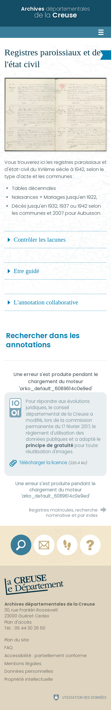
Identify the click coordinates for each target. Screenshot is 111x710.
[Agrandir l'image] (55, 114)
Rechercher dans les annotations (43, 340)
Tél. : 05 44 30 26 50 (24, 628)
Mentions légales (22, 664)
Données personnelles (28, 671)
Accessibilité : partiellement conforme (45, 656)
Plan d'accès (18, 622)
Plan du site (16, 640)
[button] (55, 239)
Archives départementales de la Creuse (49, 604)
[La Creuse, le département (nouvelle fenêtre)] (34, 585)
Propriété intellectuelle (28, 679)
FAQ (8, 648)
